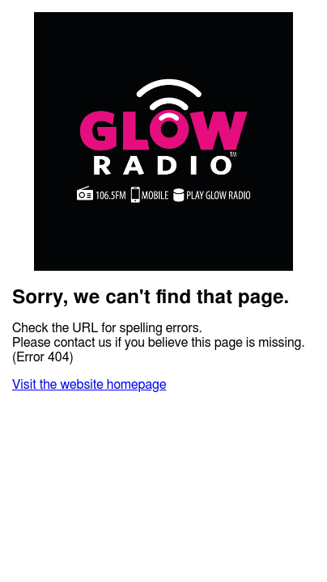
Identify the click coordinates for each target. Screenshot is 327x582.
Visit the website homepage (89, 384)
